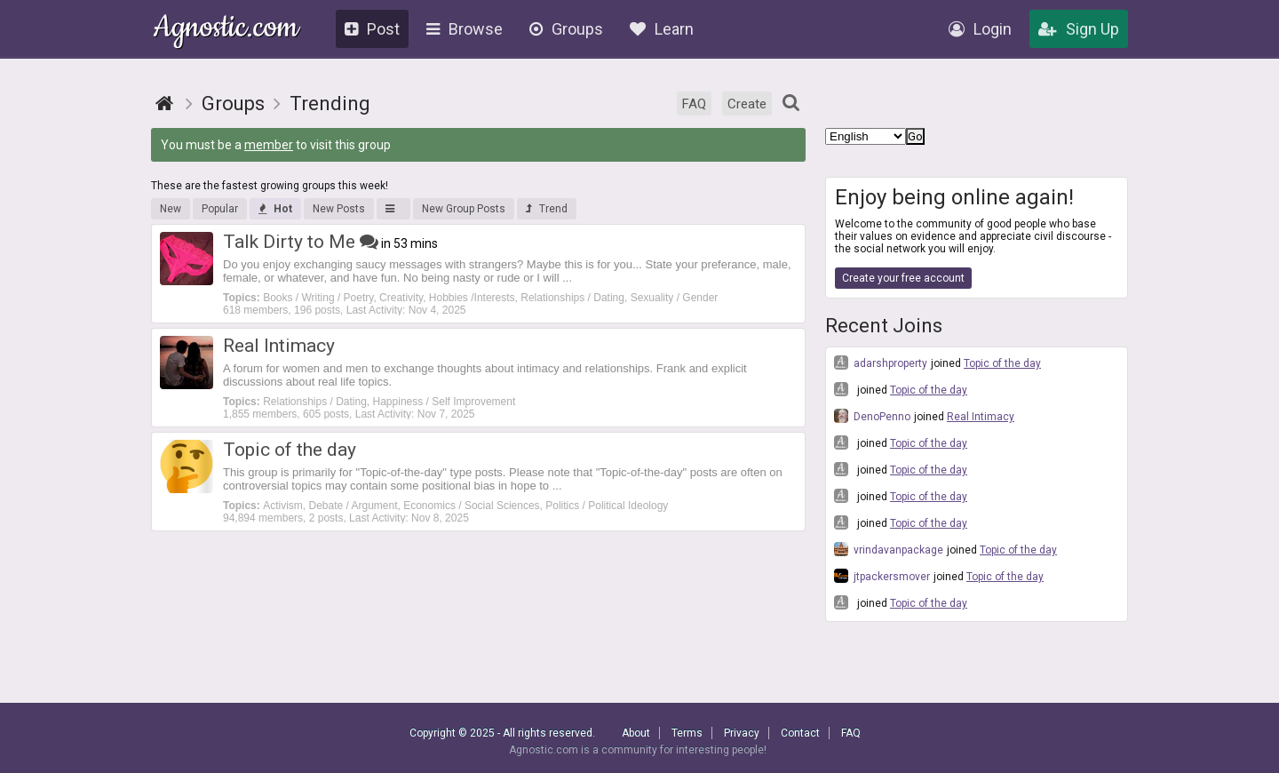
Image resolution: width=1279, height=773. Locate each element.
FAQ (694, 104)
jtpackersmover (882, 576)
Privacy (741, 733)
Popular (220, 209)
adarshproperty (880, 362)
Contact (800, 733)
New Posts (339, 209)
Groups (566, 29)
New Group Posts (463, 209)
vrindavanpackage (888, 549)
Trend (547, 209)
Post (372, 29)
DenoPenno (872, 416)
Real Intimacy (980, 416)
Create (747, 104)
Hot (275, 209)
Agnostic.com (226, 30)
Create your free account (903, 278)
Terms (687, 733)
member (268, 145)
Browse (464, 29)
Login (980, 29)
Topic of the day (1002, 363)
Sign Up (1078, 29)
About (636, 733)
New (170, 209)
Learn (662, 29)
